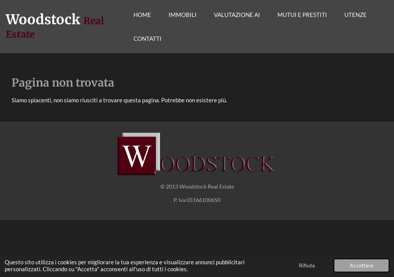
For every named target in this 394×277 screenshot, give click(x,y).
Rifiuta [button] (307, 265)
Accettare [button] (361, 265)
